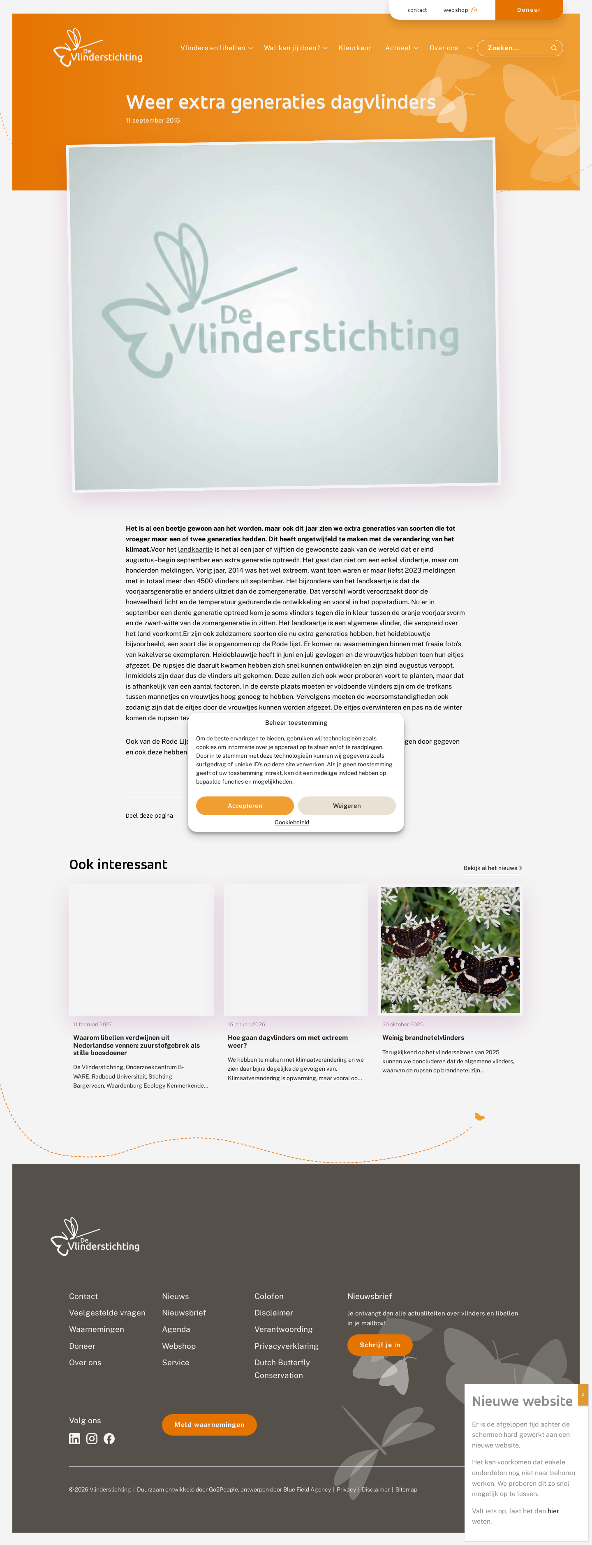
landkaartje (195, 549)
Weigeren (347, 805)
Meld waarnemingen (209, 1425)
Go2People (223, 1489)
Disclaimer (376, 1489)
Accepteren (245, 805)
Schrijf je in (380, 1345)
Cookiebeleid (292, 822)
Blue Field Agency (307, 1489)
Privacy (346, 1489)
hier (553, 1511)
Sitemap (406, 1489)
